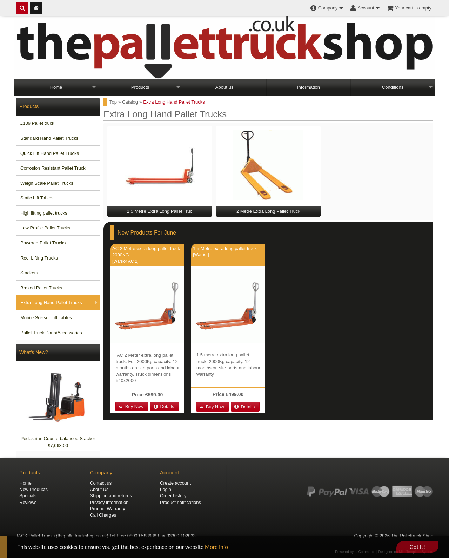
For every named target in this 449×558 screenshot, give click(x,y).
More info (223, 547)
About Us (99, 489)
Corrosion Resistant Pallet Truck (53, 168)
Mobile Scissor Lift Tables (46, 317)
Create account (175, 483)
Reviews (27, 502)
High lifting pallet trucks (43, 213)
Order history (173, 495)
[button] (131, 406)
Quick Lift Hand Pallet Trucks (49, 153)
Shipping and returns (111, 495)
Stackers (29, 272)
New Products (33, 489)
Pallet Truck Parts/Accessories (51, 332)
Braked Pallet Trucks (41, 287)
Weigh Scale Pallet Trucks (46, 183)
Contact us (101, 483)
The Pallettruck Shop (412, 535)
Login (165, 489)
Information (308, 87)
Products (140, 87)
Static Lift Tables (36, 198)
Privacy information (109, 502)
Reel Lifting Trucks (39, 258)
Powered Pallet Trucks (43, 242)
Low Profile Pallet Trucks (45, 227)
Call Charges (103, 515)
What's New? (33, 352)
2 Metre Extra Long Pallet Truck (268, 211)
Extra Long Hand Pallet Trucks (51, 302)
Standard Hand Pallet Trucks (49, 138)
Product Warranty (107, 508)
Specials (27, 495)
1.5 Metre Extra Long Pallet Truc (159, 211)
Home (56, 87)
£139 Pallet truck (37, 123)
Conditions (392, 87)
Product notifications (180, 502)
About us (224, 87)
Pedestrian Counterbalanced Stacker (58, 438)
